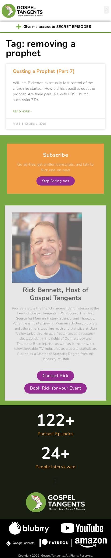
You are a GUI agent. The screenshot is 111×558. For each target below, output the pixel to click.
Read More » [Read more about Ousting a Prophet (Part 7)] (22, 111)
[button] (106, 10)
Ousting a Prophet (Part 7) (44, 71)
